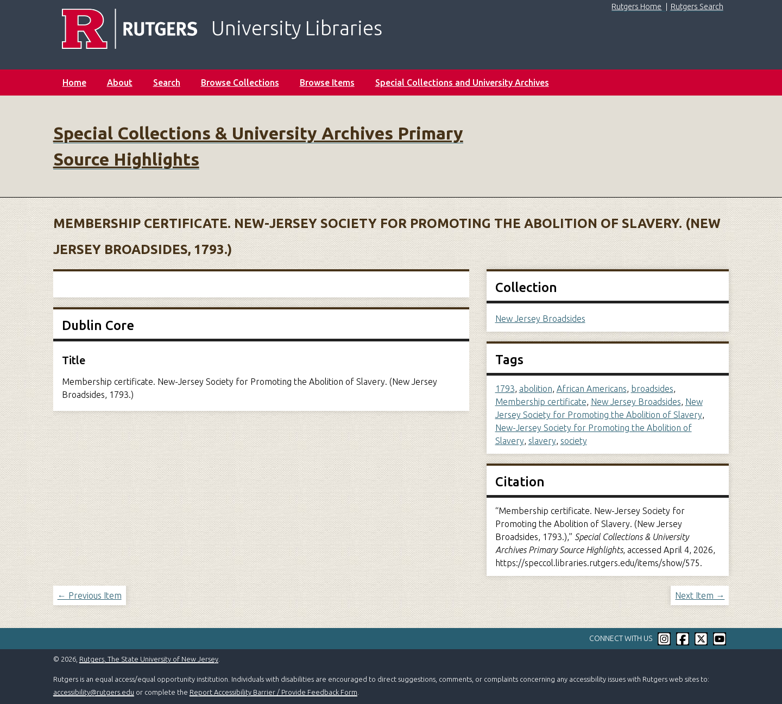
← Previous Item (90, 595)
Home (74, 82)
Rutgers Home (636, 6)
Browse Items (327, 82)
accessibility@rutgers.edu (93, 692)
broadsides (652, 389)
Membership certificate (540, 402)
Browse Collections (240, 82)
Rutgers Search (697, 6)
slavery (542, 441)
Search (166, 82)
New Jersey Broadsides (540, 319)
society (573, 441)
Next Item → (699, 595)
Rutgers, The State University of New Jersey (148, 659)
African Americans (592, 389)
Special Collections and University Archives (462, 82)
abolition (535, 389)
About (120, 82)
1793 (505, 389)
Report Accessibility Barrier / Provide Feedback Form (273, 692)
